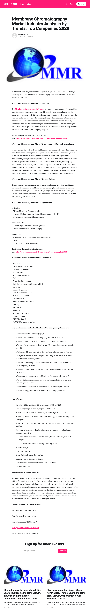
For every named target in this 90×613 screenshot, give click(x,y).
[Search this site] (66, 4)
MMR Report (10, 4)
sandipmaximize (23, 34)
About (29, 4)
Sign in (72, 4)
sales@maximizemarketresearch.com (25, 528)
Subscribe (81, 4)
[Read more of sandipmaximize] (14, 35)
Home (22, 4)
